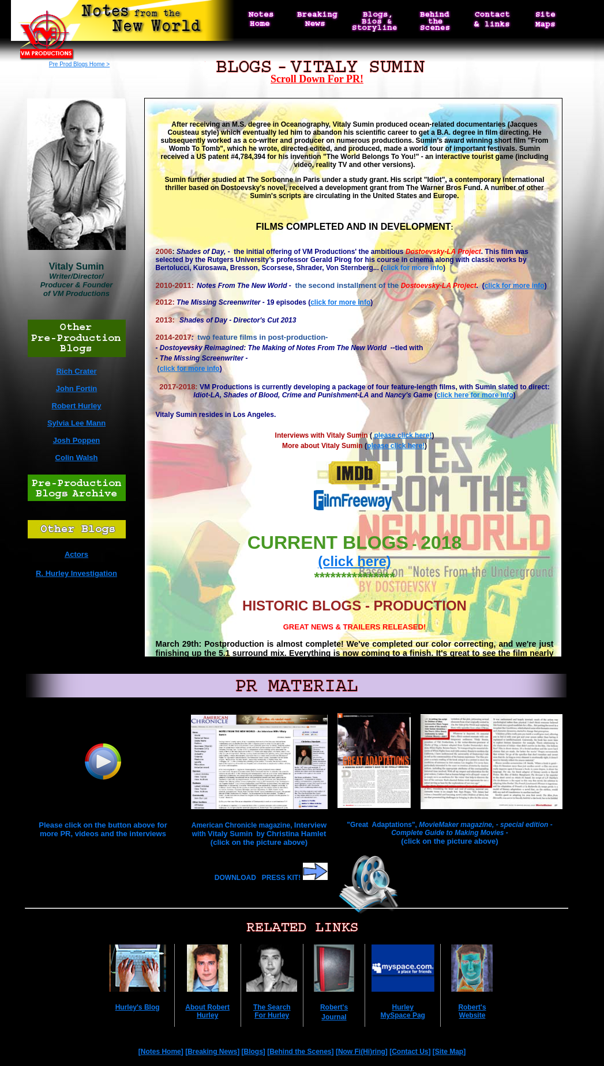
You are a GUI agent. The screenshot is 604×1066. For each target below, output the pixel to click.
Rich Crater (76, 371)
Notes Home (161, 1052)
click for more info (413, 268)
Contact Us (410, 1052)
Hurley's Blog (137, 1007)
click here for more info (475, 395)
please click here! (403, 435)
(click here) (354, 561)
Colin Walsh (76, 457)
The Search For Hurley (272, 1011)
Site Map (449, 1052)
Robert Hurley (77, 405)
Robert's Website (472, 1011)
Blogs (253, 1052)
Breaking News (212, 1052)
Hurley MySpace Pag (403, 1011)
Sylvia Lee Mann (76, 423)
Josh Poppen (76, 440)
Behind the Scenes (300, 1052)
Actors (76, 554)
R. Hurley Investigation (76, 573)
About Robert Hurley (207, 1011)
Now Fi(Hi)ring (361, 1052)
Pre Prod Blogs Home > (79, 64)
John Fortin (76, 388)
